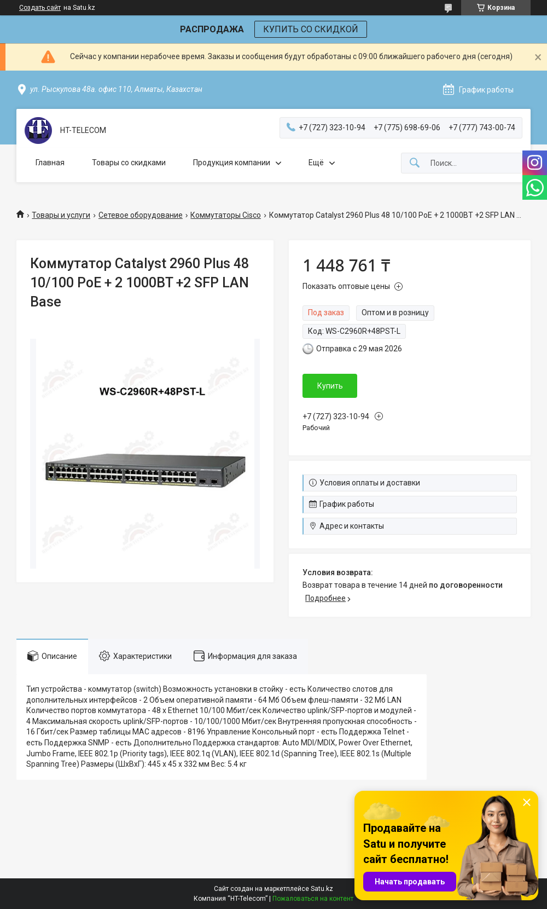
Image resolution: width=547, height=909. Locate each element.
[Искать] (414, 163)
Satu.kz (322, 889)
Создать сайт (40, 7)
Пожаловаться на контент (312, 898)
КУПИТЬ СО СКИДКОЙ (310, 29)
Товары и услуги (61, 215)
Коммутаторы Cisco (225, 215)
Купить (330, 385)
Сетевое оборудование (140, 215)
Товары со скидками (129, 162)
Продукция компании (231, 162)
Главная (50, 162)
